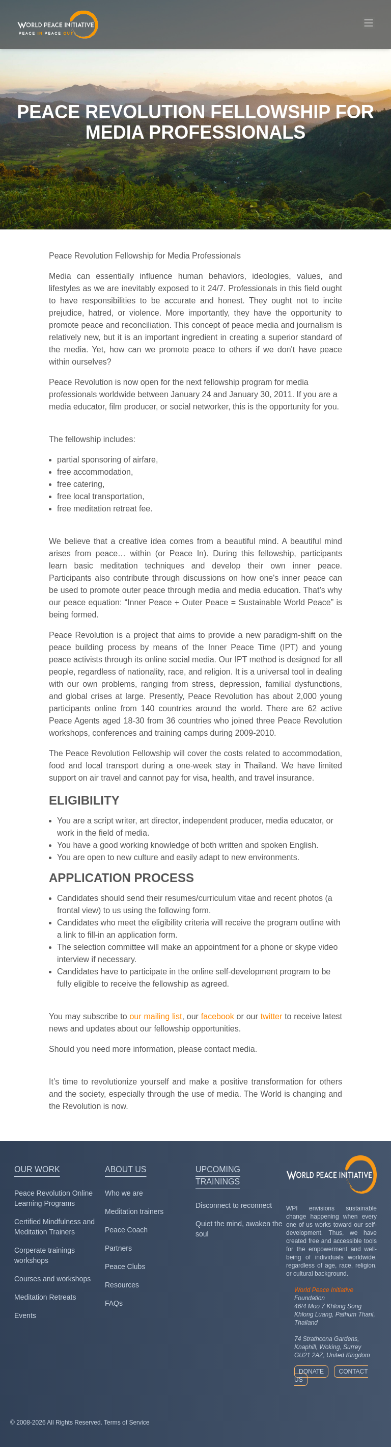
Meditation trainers (134, 1211)
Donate (311, 1371)
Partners (118, 1248)
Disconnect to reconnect (234, 1205)
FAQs (114, 1303)
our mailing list (155, 1016)
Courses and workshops (52, 1279)
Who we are (124, 1193)
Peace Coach (126, 1230)
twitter (272, 1016)
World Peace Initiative (323, 1290)
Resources (122, 1285)
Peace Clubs (125, 1266)
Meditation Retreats (45, 1297)
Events (25, 1315)
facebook (217, 1016)
